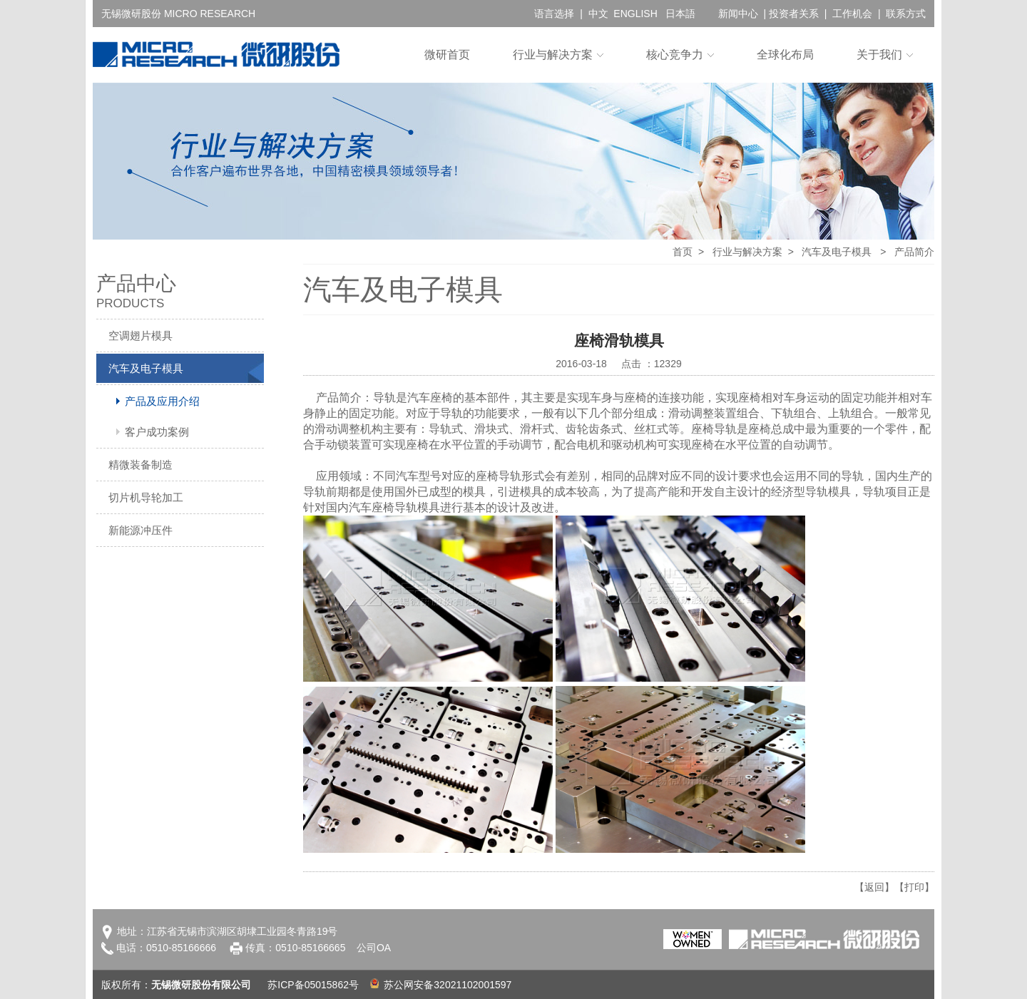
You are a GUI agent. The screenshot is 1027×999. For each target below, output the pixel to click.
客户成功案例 (157, 432)
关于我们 (879, 54)
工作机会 (852, 13)
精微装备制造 (140, 464)
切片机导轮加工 (145, 497)
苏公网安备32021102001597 (441, 984)
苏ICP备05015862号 (313, 984)
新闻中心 (738, 13)
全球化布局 (785, 54)
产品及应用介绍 (162, 401)
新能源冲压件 (140, 530)
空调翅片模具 (140, 335)
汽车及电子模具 (145, 368)
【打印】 (914, 887)
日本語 (680, 13)
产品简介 (914, 251)
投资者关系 (794, 13)
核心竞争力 (674, 54)
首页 (683, 251)
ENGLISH (635, 13)
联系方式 (906, 13)
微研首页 (447, 54)
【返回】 (874, 887)
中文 (598, 13)
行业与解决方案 (553, 54)
